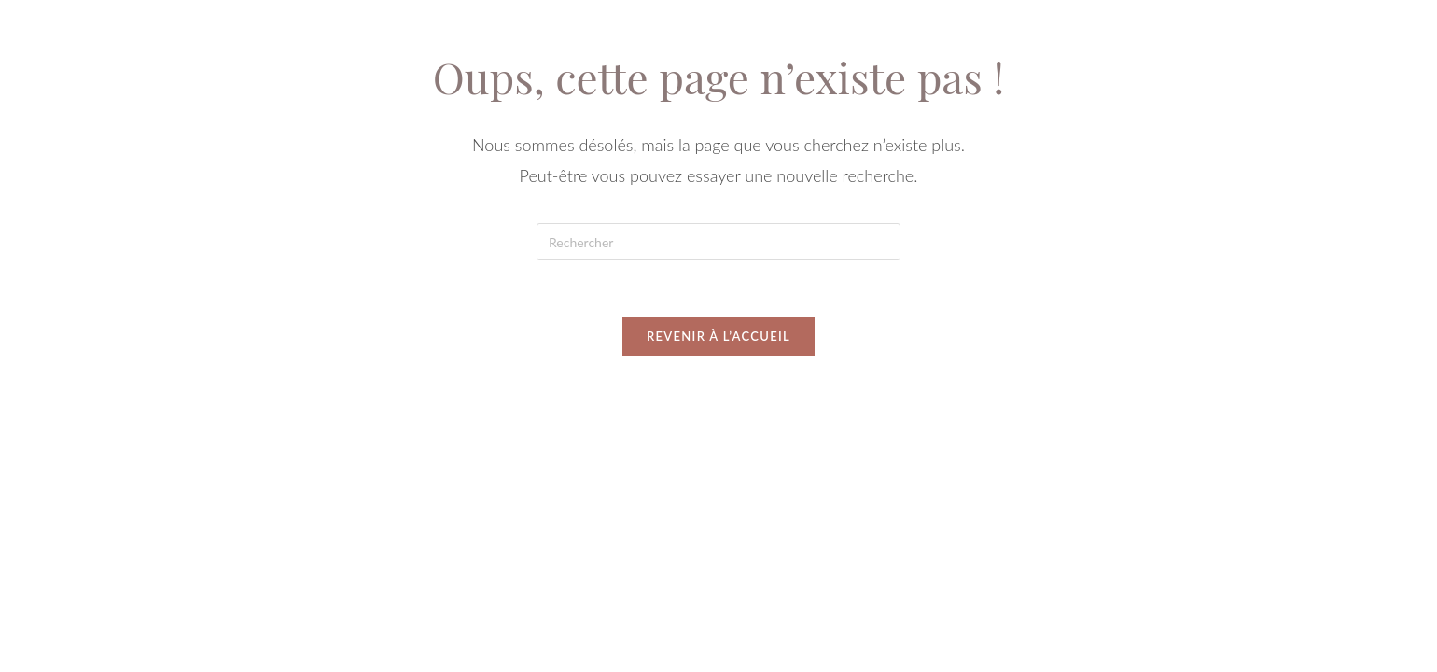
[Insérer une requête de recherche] (718, 241)
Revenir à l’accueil (718, 336)
